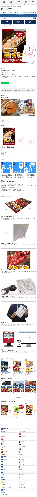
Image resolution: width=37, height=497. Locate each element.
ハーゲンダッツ (4, 452)
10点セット (4, 475)
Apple (3, 444)
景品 (18, 22)
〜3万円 (21, 464)
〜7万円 (21, 467)
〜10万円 (3, 469)
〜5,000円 (4, 462)
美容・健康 (22, 447)
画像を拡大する (3, 65)
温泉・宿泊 (4, 431)
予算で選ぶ (9, 90)
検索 (34, 18)
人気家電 (3, 447)
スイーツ (3, 439)
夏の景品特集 (4, 482)
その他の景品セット (18, 397)
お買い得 (3, 490)
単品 (19, 90)
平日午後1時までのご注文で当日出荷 (18, 14)
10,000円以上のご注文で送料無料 (18, 16)
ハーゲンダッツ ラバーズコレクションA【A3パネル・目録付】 (18, 373)
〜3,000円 (21, 459)
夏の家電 (21, 485)
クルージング (4, 434)
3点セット (4, 477)
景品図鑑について (11, 12)
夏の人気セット (22, 487)
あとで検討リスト (25, 12)
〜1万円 (13, 90)
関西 (32, 90)
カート (35, 12)
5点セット (21, 475)
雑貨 (20, 454)
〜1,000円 (4, 459)
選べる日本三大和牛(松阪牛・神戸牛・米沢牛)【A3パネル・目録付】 (6, 417)
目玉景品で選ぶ (23, 90)
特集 (3, 480)
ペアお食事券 (22, 431)
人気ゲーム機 (22, 436)
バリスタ (21, 442)
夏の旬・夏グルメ (23, 482)
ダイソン (21, 439)
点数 (30, 22)
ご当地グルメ (29, 90)
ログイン (5, 12)
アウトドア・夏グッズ (6, 487)
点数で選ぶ (16, 90)
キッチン (3, 449)
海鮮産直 (3, 436)
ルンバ (3, 442)
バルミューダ (22, 444)
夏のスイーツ (4, 485)
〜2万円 (3, 464)
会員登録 (30, 12)
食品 (3, 454)
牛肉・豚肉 (22, 434)
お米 (20, 452)
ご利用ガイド (18, 12)
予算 (7, 22)
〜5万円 (3, 467)
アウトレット (4, 492)
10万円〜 (21, 469)
